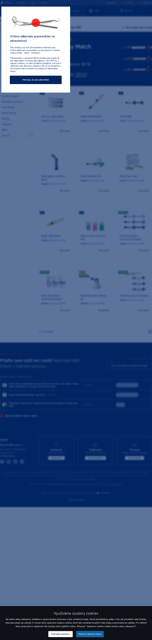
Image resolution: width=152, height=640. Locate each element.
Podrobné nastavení (60, 634)
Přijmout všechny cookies (90, 634)
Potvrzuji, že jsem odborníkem (36, 79)
